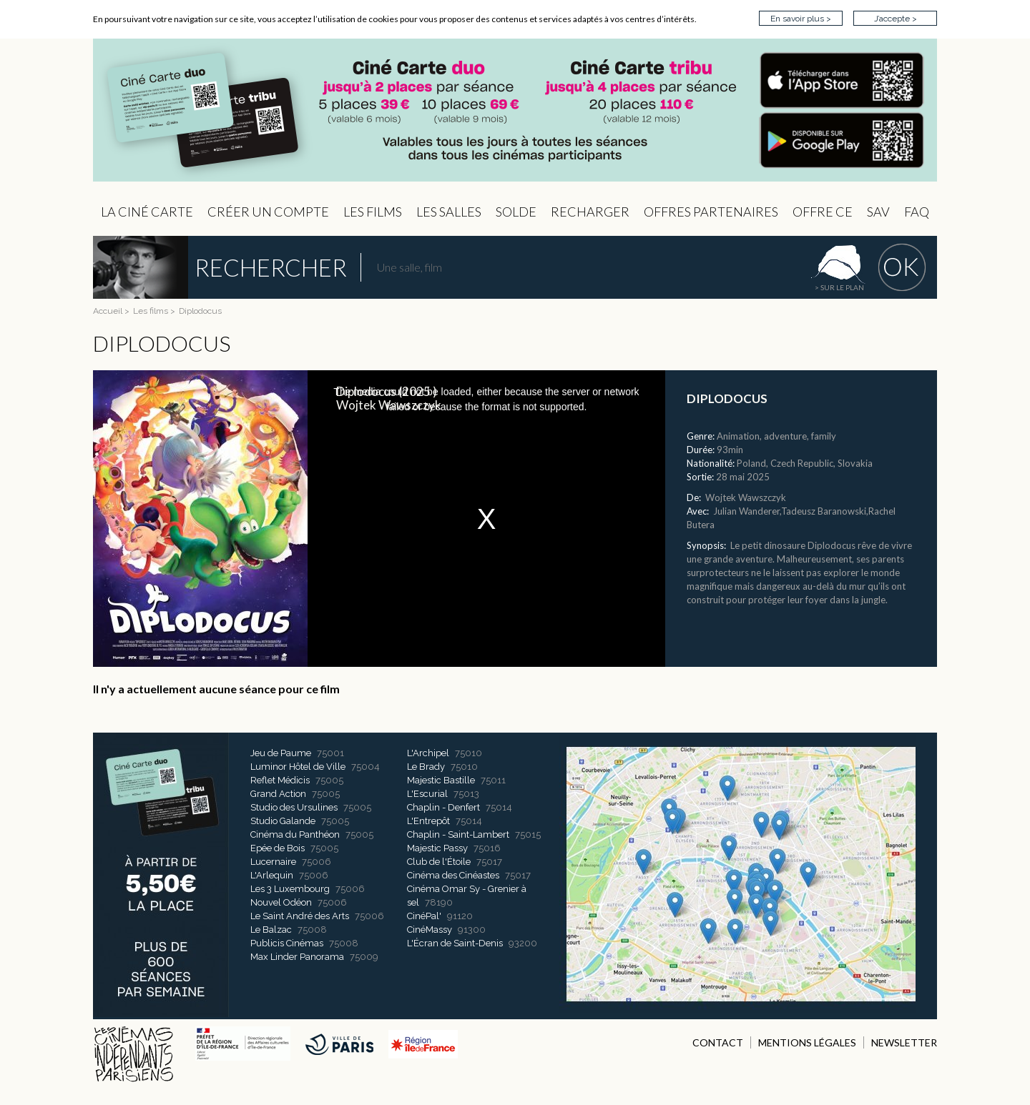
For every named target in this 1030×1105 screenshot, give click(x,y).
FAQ (916, 211)
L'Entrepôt (428, 821)
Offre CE (823, 211)
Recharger (590, 211)
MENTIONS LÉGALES (807, 1042)
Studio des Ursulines (294, 807)
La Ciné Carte (147, 211)
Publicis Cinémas (286, 943)
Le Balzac (271, 929)
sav (878, 211)
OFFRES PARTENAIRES (711, 211)
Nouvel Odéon (281, 902)
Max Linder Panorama (297, 956)
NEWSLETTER (904, 1042)
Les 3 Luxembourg (290, 888)
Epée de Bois (277, 848)
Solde (516, 211)
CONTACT (717, 1042)
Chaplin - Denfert (443, 807)
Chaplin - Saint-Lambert (458, 834)
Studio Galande (282, 821)
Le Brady (426, 766)
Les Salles (448, 211)
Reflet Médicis (280, 780)
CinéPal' (424, 916)
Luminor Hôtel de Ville (297, 766)
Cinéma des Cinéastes (453, 875)
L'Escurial (427, 793)
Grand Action (278, 793)
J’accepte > (895, 19)
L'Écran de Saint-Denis (455, 943)
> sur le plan (839, 287)
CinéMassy (429, 929)
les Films (372, 211)
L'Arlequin (271, 875)
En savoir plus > (800, 19)
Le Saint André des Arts (299, 916)
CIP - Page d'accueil (515, 110)
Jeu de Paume (280, 753)
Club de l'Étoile (439, 861)
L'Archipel (428, 753)
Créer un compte (268, 211)
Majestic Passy (437, 848)
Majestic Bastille (441, 780)
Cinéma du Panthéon (295, 834)
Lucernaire (273, 861)
